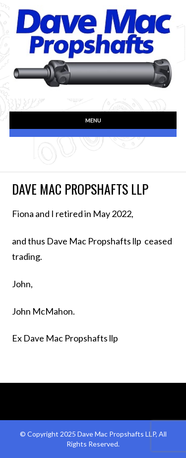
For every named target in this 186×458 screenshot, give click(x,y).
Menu (93, 120)
